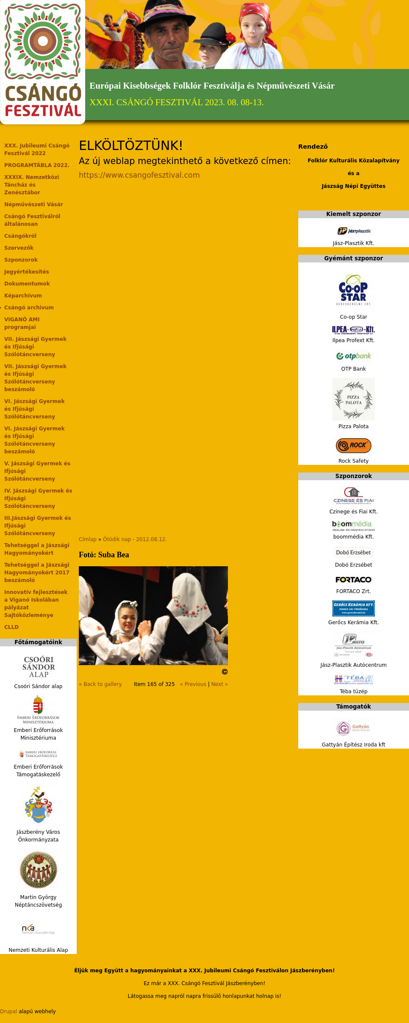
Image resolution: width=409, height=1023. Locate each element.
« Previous (193, 684)
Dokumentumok (27, 284)
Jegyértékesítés (26, 272)
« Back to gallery (100, 684)
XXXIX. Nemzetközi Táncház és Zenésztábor (31, 185)
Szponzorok (20, 260)
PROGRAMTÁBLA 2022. (36, 165)
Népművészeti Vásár (33, 204)
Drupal (8, 1011)
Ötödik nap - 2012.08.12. (135, 539)
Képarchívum (23, 296)
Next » (219, 684)
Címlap (88, 539)
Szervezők (19, 248)
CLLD (11, 627)
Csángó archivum (29, 308)
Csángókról (20, 236)
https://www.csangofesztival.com (139, 175)
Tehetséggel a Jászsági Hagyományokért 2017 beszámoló (36, 572)
